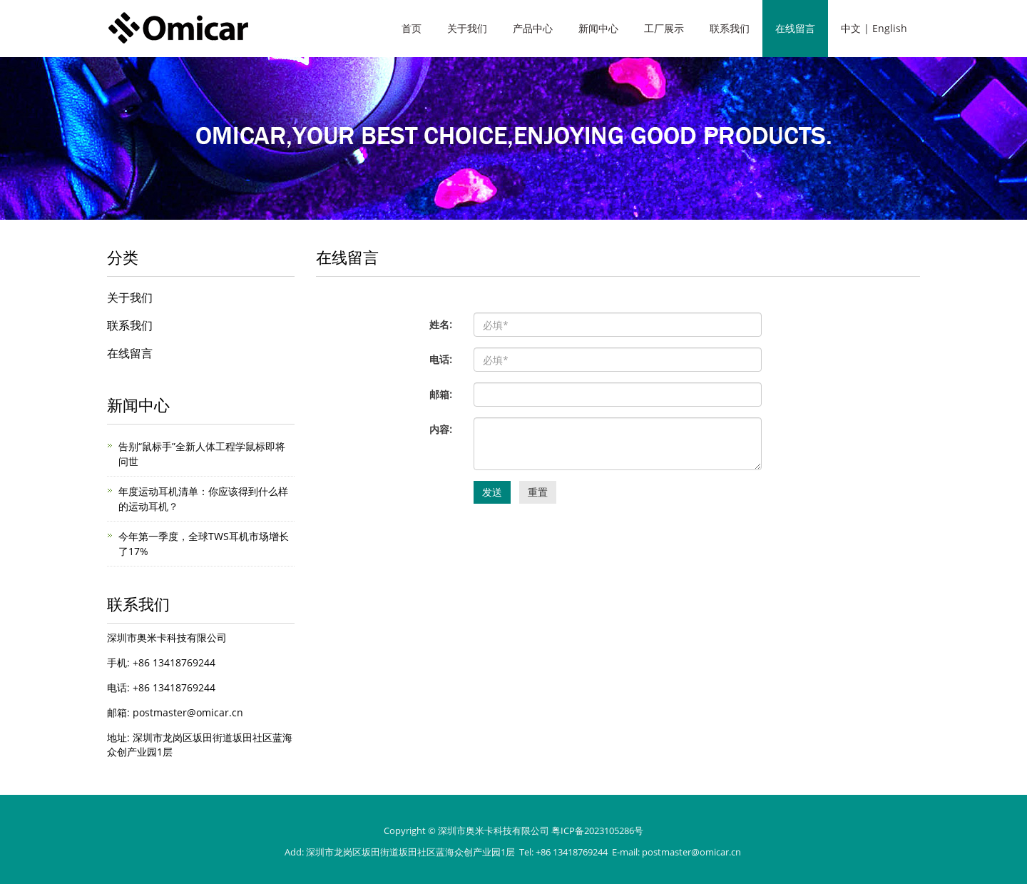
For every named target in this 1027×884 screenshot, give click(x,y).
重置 (538, 492)
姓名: (440, 324)
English (889, 28)
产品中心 (533, 28)
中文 (851, 28)
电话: (440, 359)
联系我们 (730, 28)
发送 (492, 492)
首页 (411, 28)
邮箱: (440, 394)
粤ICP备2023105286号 (597, 830)
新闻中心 (598, 28)
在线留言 (795, 28)
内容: (440, 429)
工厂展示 (664, 28)
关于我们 (467, 28)
